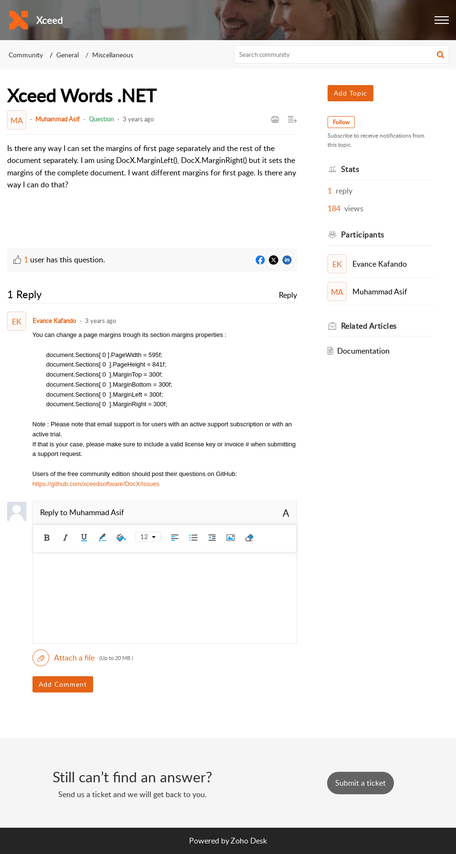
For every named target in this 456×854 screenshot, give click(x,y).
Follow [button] (341, 122)
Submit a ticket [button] (360, 783)
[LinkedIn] (287, 260)
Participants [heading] (362, 234)
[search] (341, 54)
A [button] (286, 512)
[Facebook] (260, 260)
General (67, 54)
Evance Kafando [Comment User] (54, 320)
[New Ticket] (360, 783)
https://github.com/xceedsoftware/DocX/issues (95, 483)
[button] (442, 20)
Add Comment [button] (63, 684)
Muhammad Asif (57, 119)
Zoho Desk (249, 840)
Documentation (363, 351)
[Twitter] (273, 260)
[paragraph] (152, 166)
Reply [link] (288, 295)
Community (26, 54)
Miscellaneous (112, 54)
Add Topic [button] (350, 92)
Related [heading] (369, 326)
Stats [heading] (350, 169)
